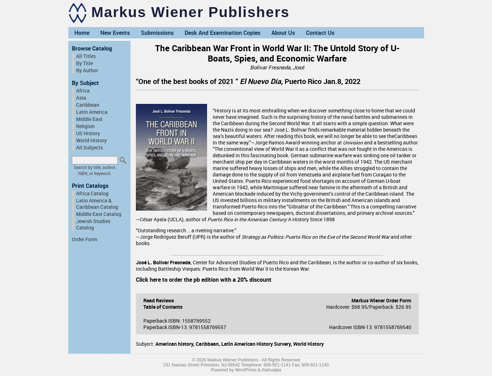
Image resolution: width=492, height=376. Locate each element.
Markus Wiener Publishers (190, 12)
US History (88, 133)
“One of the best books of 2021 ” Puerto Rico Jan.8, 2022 (249, 81)
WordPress (245, 369)
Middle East (89, 119)
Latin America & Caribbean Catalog (97, 203)
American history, (175, 344)
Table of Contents (162, 307)
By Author (87, 70)
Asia (81, 98)
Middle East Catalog (98, 214)
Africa (83, 91)
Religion (85, 126)
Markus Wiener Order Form (381, 300)
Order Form (84, 239)
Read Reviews (158, 300)
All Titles (86, 56)
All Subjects (89, 147)
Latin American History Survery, (257, 344)
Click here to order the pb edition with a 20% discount (203, 280)
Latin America (91, 112)
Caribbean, (208, 344)
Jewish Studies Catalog (93, 224)
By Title (84, 63)
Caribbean (87, 105)
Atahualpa (271, 369)
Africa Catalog (92, 193)
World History (91, 140)
